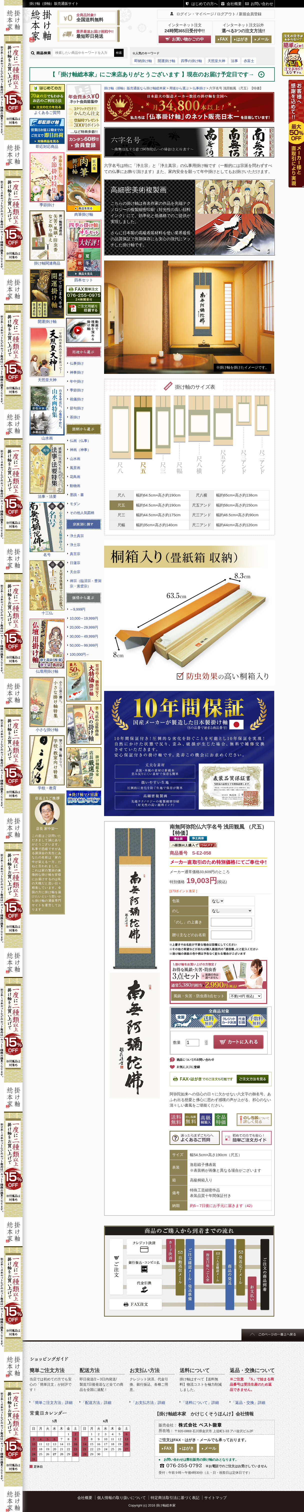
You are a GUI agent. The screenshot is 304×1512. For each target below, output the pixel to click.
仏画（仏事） (80, 441)
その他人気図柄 (82, 513)
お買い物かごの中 (188, 39)
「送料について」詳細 (200, 1402)
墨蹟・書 (77, 495)
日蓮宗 (75, 563)
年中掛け (77, 381)
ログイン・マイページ (195, 14)
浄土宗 (75, 545)
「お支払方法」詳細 (148, 1402)
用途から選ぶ (179, 88)
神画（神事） (80, 450)
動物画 (75, 486)
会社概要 (234, 4)
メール (263, 39)
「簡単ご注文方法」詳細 (52, 1402)
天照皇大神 (216, 61)
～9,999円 (78, 609)
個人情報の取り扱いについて (121, 1497)
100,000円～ (79, 654)
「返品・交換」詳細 (248, 1402)
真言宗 (75, 554)
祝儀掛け (77, 399)
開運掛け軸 (166, 61)
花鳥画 (75, 477)
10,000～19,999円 (84, 618)
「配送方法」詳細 (96, 1402)
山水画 (75, 459)
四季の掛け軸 (191, 61)
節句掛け (77, 408)
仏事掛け (77, 363)
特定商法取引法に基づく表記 (175, 1497)
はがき (242, 39)
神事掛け (77, 372)
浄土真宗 (77, 536)
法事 (234, 61)
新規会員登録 (250, 14)
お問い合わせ (262, 4)
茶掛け (75, 417)
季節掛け (77, 390)
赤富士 (249, 61)
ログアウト (226, 14)
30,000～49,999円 (84, 636)
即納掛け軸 (143, 61)
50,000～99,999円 (84, 645)
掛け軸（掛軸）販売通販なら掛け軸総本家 (135, 88)
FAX (224, 39)
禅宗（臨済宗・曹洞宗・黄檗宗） (85, 583)
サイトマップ (215, 1497)
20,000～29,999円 (84, 627)
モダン (75, 504)
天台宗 (75, 572)
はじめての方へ (204, 4)
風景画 (75, 468)
